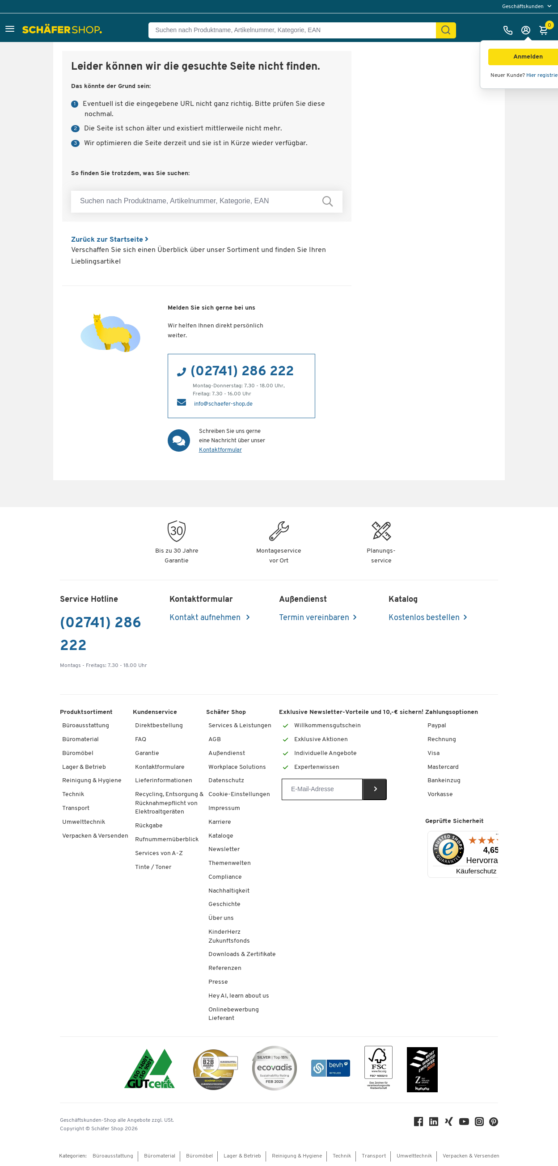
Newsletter (224, 849)
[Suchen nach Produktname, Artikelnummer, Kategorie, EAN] (296, 30)
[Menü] (498, 836)
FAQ (140, 739)
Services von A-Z (159, 853)
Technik (73, 794)
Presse (218, 982)
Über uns (221, 918)
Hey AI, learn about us (238, 996)
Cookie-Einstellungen (239, 794)
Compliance (225, 877)
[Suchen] (446, 30)
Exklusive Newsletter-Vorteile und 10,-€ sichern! (351, 712)
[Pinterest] (493, 1124)
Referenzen (224, 968)
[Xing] (449, 1123)
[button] (9, 30)
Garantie (147, 753)
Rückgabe (149, 825)
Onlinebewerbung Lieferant (233, 1014)
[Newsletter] (322, 789)
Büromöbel (77, 753)
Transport (75, 808)
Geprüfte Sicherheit (454, 821)
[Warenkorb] (546, 30)
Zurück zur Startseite (109, 239)
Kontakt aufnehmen (205, 618)
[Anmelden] (528, 30)
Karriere (219, 822)
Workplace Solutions (237, 767)
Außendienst (226, 753)
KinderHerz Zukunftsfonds (229, 936)
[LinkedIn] (433, 1123)
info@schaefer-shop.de (223, 404)
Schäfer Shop (226, 712)
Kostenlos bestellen (424, 618)
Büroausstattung (85, 725)
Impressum (224, 808)
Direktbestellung (159, 725)
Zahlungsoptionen (451, 712)
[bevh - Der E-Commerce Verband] (330, 1070)
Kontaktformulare (160, 767)
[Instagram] (479, 1123)
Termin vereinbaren (314, 618)
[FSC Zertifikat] (378, 1070)
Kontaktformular (220, 450)
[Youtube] (464, 1123)
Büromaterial (80, 739)
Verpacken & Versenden (95, 836)
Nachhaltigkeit (228, 891)
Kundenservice (155, 712)
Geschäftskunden (523, 6)
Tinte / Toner (153, 867)
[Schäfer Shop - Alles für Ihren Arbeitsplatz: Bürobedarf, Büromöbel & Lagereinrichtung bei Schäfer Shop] (63, 30)
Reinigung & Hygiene (92, 780)
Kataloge (220, 836)
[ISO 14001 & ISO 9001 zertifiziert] (149, 1070)
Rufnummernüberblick (167, 839)
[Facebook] (418, 1123)
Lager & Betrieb (84, 767)
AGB (214, 739)
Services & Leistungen (239, 725)
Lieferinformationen (163, 780)
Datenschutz (226, 780)
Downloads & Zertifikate (242, 954)
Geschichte (224, 904)
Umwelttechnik (83, 822)
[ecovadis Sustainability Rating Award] (274, 1070)
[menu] (528, 6)
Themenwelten (229, 863)
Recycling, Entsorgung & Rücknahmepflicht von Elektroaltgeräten (169, 803)
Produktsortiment (86, 712)
